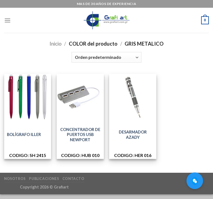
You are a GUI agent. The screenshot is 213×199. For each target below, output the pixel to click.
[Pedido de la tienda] (106, 57)
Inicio (55, 44)
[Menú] (7, 20)
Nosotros (15, 179)
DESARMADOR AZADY (133, 135)
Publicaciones (44, 179)
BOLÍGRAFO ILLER (24, 134)
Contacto (73, 179)
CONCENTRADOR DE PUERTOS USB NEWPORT (80, 134)
